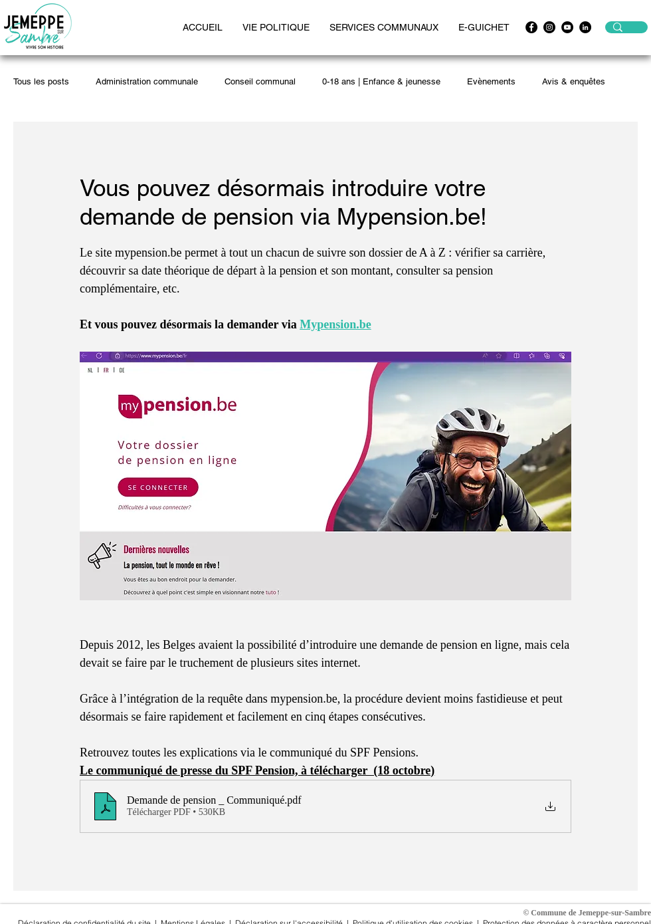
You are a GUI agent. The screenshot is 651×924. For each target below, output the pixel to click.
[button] (276, 27)
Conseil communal (260, 81)
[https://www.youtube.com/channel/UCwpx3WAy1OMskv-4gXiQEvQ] (567, 27)
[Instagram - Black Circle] (549, 27)
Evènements (491, 81)
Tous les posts (41, 81)
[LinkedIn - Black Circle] (585, 27)
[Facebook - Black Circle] (531, 27)
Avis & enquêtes (573, 81)
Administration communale (147, 81)
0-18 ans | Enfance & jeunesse (381, 81)
